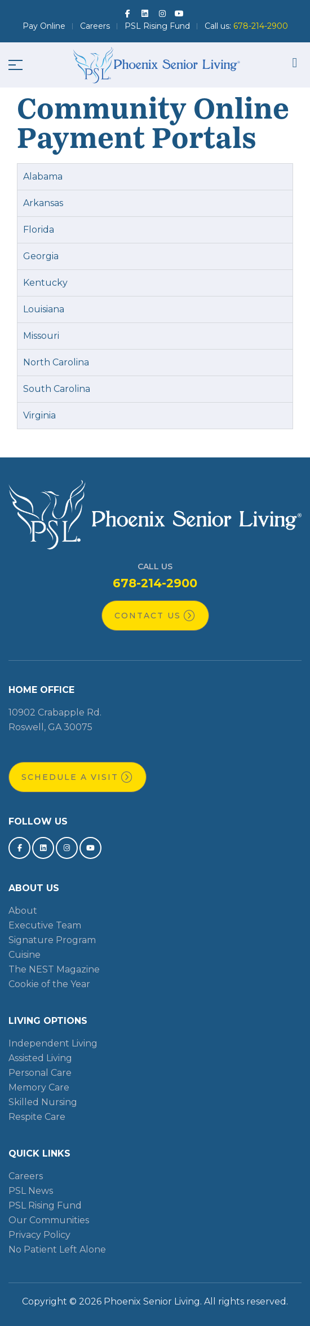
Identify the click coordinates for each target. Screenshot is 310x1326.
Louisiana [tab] (43, 309)
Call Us (155, 566)
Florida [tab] (38, 229)
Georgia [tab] (41, 256)
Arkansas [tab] (43, 203)
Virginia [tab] (39, 415)
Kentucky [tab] (45, 282)
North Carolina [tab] (56, 362)
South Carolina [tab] (56, 388)
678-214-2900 (155, 583)
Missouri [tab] (41, 335)
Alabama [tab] (43, 176)
